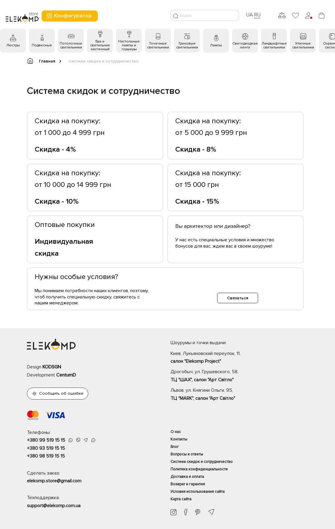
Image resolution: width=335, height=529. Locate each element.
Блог (174, 446)
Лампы (216, 45)
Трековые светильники (187, 45)
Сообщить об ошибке (61, 393)
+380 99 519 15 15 (46, 440)
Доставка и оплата (187, 476)
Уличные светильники (303, 45)
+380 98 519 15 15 (46, 456)
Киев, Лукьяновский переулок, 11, (239, 357)
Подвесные (42, 45)
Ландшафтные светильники (274, 45)
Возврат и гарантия (187, 484)
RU (257, 14)
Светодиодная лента (245, 45)
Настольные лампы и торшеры (129, 45)
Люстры (13, 45)
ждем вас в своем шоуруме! (242, 246)
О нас (175, 431)
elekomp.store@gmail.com (54, 481)
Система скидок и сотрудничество (201, 461)
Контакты (178, 439)
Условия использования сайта (197, 491)
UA (249, 14)
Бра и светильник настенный (100, 45)
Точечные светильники (158, 45)
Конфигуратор (69, 15)
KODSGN (51, 367)
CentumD (66, 375)
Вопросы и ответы (186, 454)
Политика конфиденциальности (199, 469)
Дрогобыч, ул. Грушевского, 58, (239, 376)
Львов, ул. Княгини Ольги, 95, (239, 394)
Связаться (237, 298)
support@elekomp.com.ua (53, 506)
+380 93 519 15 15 (46, 448)
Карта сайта (180, 499)
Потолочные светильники (71, 45)
